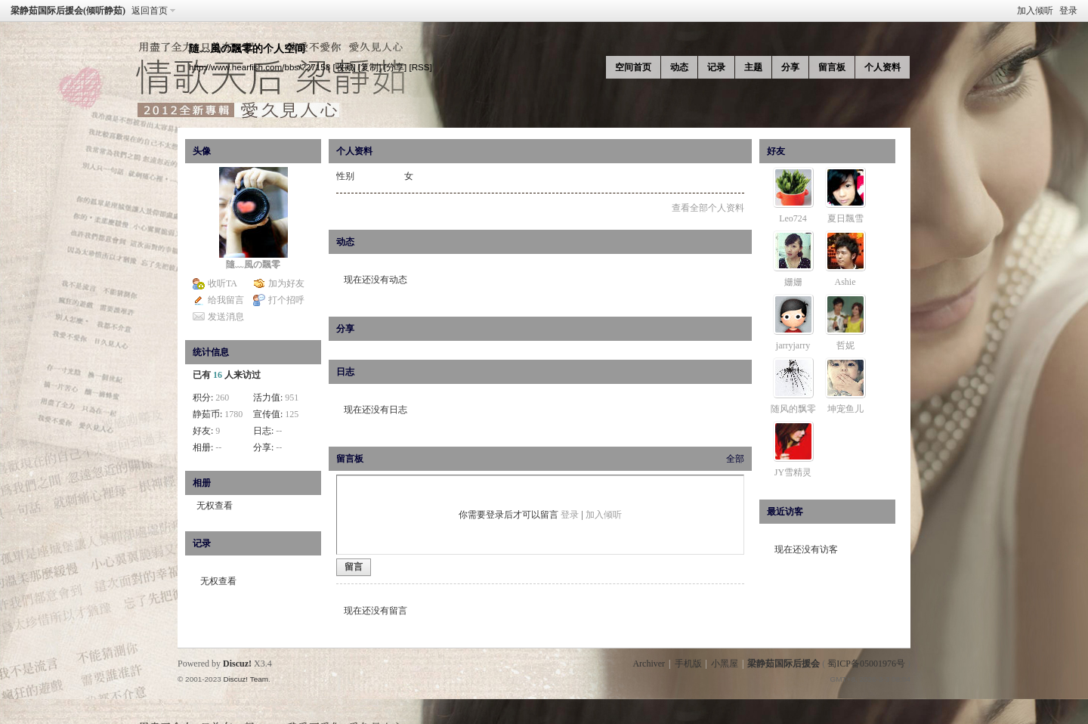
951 (291, 397)
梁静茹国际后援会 (783, 663)
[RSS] (420, 67)
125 (291, 414)
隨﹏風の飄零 (253, 264)
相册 (202, 483)
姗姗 (793, 282)
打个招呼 (286, 300)
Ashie (845, 282)
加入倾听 (1035, 10)
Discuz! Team (245, 679)
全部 (735, 458)
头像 (202, 151)
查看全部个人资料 (708, 208)
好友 (776, 151)
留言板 (831, 67)
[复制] (369, 67)
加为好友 (286, 283)
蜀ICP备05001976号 (866, 663)
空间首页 (633, 67)
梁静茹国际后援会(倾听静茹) (68, 10)
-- (279, 430)
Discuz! (237, 663)
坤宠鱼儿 (845, 409)
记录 (716, 67)
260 (222, 397)
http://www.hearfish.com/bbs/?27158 (259, 67)
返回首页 (149, 10)
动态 (679, 67)
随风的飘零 (793, 409)
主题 (753, 67)
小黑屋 (724, 663)
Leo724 (793, 218)
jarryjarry (793, 345)
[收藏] (343, 67)
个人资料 (882, 67)
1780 (233, 414)
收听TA (222, 283)
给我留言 (226, 300)
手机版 (688, 663)
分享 (790, 67)
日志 (345, 372)
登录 (1068, 10)
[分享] (395, 67)
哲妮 (845, 345)
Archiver (648, 663)
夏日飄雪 (845, 218)
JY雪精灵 (792, 472)
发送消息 (226, 316)
